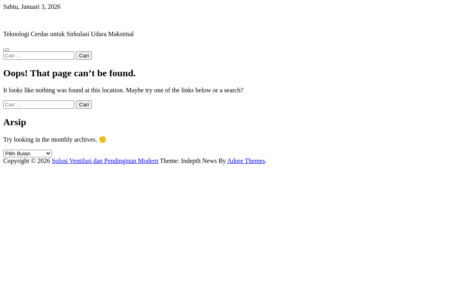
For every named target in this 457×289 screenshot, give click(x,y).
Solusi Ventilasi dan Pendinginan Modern (56, 20)
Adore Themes (246, 160)
